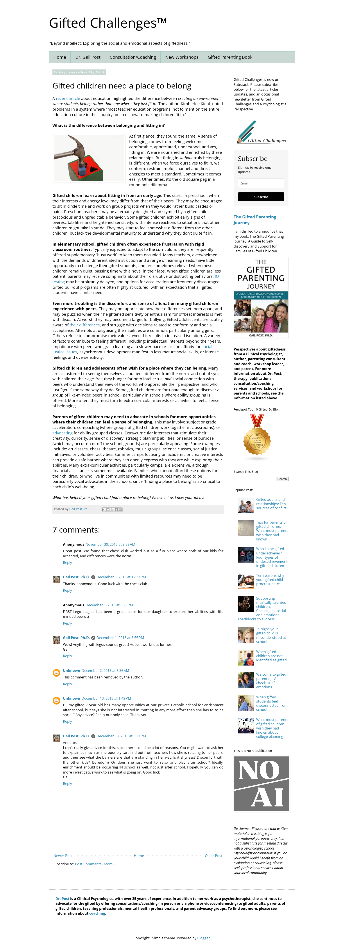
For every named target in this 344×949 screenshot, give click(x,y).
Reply (67, 562)
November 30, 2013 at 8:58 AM (110, 544)
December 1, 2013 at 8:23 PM (109, 605)
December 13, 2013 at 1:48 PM (106, 698)
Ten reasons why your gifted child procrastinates (270, 579)
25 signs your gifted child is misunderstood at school (271, 635)
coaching (97, 913)
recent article (68, 98)
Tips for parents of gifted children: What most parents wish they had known (272, 531)
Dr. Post (62, 898)
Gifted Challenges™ (108, 23)
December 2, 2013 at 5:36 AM (105, 670)
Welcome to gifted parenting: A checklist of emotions (271, 680)
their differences (85, 325)
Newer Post (63, 855)
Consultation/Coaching (133, 57)
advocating (62, 433)
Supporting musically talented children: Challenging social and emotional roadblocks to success (262, 609)
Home (60, 57)
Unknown (71, 670)
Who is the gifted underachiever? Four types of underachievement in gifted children (272, 557)
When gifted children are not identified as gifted (271, 655)
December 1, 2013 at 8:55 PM (120, 637)
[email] (261, 183)
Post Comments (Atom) (94, 864)
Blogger (203, 938)
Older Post (213, 855)
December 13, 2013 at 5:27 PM (121, 736)
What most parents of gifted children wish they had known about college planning (272, 728)
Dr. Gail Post (87, 57)
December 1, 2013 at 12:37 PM (121, 577)
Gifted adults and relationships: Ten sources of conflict (271, 503)
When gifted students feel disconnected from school (272, 703)
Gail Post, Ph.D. (76, 577)
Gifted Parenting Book (230, 57)
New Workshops (182, 57)
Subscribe (261, 197)
